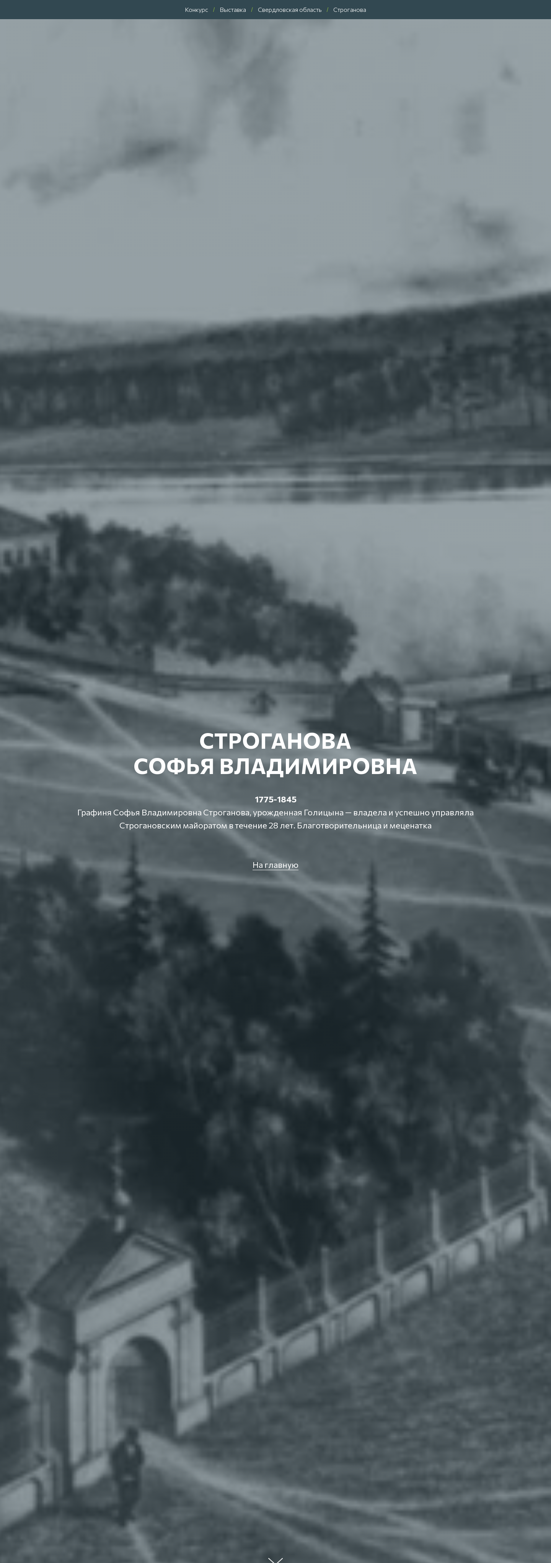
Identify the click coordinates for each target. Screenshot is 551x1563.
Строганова (349, 9)
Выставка (233, 9)
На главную (275, 864)
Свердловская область (290, 9)
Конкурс (196, 9)
